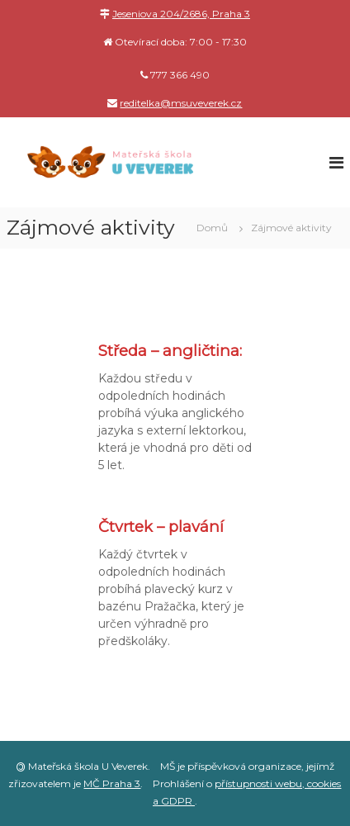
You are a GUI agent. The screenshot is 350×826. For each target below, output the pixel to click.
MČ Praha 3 (111, 783)
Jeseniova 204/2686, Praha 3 (181, 13)
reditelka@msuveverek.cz (181, 103)
